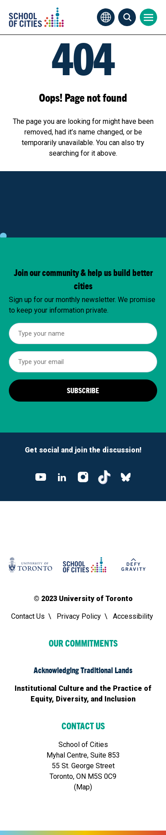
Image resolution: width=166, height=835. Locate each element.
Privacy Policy (79, 616)
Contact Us (28, 616)
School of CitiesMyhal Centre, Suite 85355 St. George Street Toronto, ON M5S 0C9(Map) (83, 765)
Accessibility (133, 616)
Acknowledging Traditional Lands (83, 670)
